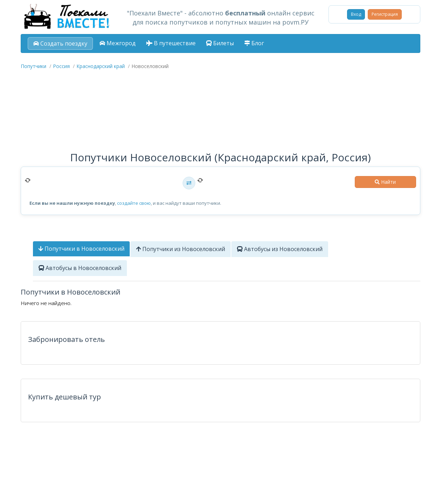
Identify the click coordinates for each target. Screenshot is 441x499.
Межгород (118, 43)
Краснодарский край (100, 66)
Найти (385, 181)
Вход (356, 14)
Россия (61, 66)
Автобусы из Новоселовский (280, 249)
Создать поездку (60, 43)
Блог (254, 43)
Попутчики (33, 66)
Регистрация (385, 14)
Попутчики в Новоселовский (81, 248)
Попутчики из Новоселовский (180, 249)
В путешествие (171, 43)
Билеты (220, 43)
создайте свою (134, 203)
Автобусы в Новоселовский (80, 268)
